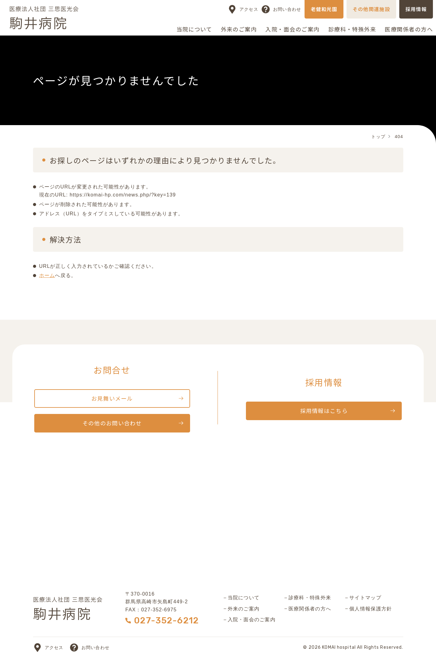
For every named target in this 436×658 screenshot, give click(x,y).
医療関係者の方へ (409, 29)
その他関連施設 (371, 9)
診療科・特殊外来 (352, 29)
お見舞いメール (112, 398)
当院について (194, 29)
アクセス (248, 9)
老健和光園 (324, 9)
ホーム (47, 275)
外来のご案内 (239, 29)
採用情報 (416, 9)
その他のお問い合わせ (112, 423)
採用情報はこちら (324, 411)
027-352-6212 (166, 620)
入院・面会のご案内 (292, 29)
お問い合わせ (287, 9)
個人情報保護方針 (370, 608)
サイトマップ (365, 597)
